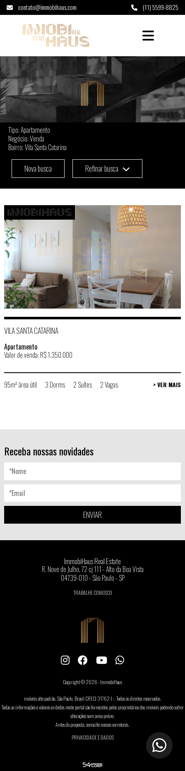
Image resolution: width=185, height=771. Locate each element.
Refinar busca (107, 168)
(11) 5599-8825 (154, 7)
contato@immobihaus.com (42, 7)
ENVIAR (92, 514)
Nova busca (38, 168)
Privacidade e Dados (93, 737)
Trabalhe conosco (92, 592)
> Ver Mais (167, 385)
